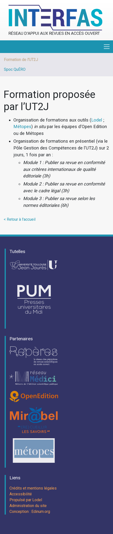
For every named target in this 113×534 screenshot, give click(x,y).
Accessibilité (20, 494)
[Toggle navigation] (106, 46)
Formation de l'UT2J (21, 59)
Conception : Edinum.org (29, 511)
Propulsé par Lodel (25, 500)
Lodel (96, 120)
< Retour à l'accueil (19, 219)
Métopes (22, 126)
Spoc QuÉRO (15, 69)
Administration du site (28, 505)
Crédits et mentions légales (33, 488)
